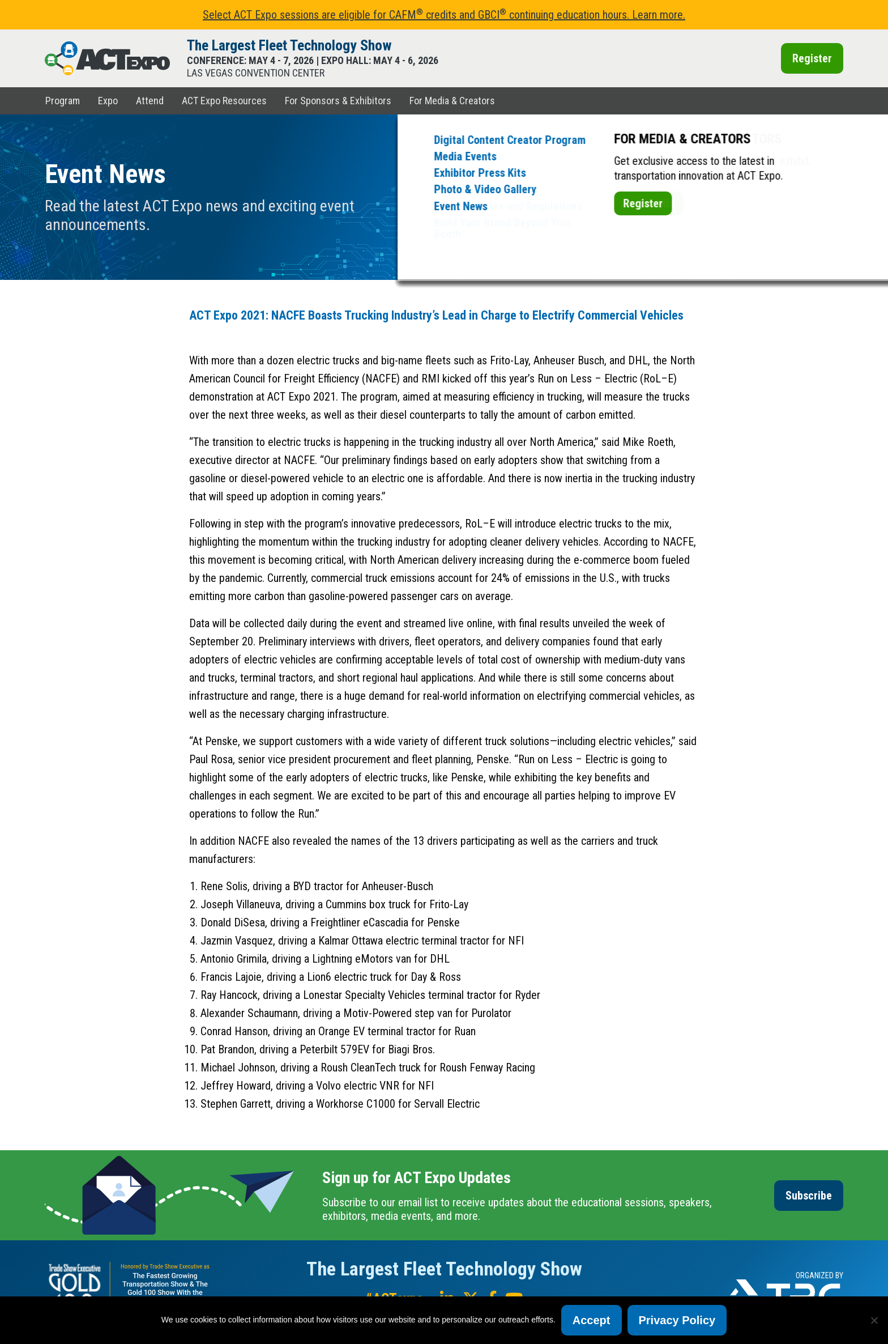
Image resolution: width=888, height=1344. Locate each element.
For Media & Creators (452, 101)
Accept (591, 1320)
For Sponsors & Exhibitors (338, 101)
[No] (874, 1320)
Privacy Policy (677, 1320)
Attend (150, 101)
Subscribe (808, 1195)
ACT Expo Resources (224, 101)
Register (812, 58)
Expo (108, 101)
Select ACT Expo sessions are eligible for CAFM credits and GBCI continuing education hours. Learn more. (444, 15)
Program (62, 101)
